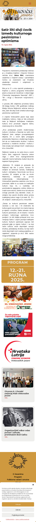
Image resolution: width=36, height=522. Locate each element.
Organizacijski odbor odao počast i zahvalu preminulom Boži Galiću (17, 432)
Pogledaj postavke (18, 515)
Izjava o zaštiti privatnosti (22, 519)
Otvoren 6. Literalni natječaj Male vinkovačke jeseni (17, 393)
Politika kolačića (10, 519)
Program (18, 477)
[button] (33, 485)
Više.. (6, 398)
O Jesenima (18, 474)
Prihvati (18, 504)
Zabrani (18, 510)
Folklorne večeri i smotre (18, 480)
